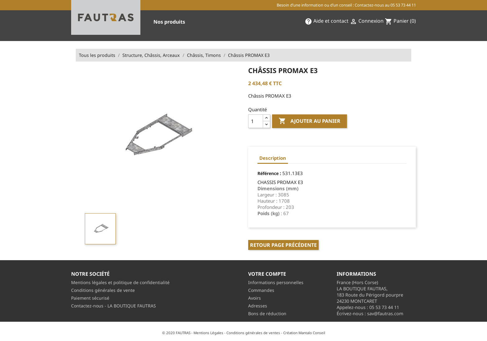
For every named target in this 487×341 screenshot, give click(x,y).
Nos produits (169, 21)
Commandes (261, 290)
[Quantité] (255, 121)
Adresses (257, 306)
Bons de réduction (267, 313)
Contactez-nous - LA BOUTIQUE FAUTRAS (113, 306)
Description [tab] (272, 158)
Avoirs (254, 298)
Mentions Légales (208, 332)
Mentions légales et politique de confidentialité (120, 282)
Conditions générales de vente (103, 290)
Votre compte (267, 273)
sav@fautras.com (385, 313)
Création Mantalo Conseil (304, 332)
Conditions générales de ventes (253, 332)
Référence (268, 173)
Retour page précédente (283, 245)
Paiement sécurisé (90, 298)
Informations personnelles (275, 282)
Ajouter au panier (309, 121)
